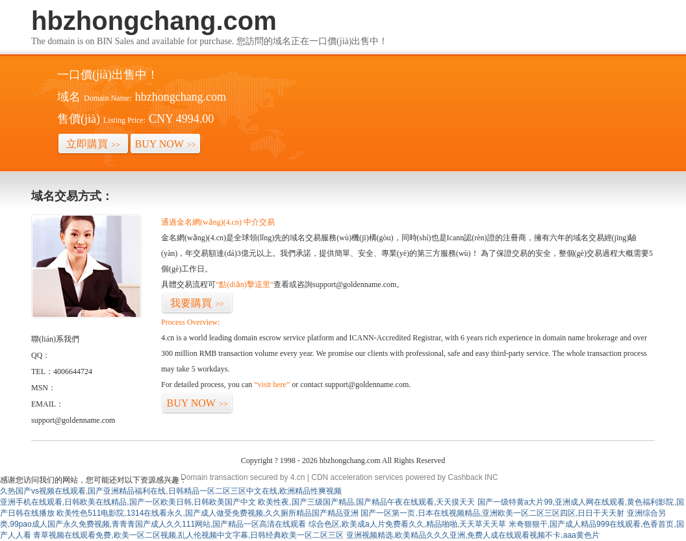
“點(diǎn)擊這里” (244, 284)
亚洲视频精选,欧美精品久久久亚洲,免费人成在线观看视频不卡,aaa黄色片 (473, 535)
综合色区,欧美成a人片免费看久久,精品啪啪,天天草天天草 (408, 524)
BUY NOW (165, 143)
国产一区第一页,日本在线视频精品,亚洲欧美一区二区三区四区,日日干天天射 (492, 513)
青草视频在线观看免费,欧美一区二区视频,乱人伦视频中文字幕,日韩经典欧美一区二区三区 (188, 535)
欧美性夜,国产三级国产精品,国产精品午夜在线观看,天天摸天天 (366, 502)
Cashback (465, 477)
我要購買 (197, 302)
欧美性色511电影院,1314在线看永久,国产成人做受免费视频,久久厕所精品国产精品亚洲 (208, 513)
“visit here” (272, 384)
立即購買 (93, 143)
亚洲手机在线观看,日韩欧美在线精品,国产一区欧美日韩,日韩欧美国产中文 (128, 502)
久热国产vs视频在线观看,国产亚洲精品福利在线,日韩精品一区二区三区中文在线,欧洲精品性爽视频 (171, 491)
